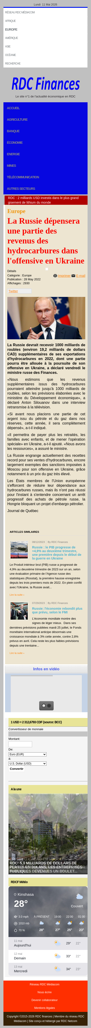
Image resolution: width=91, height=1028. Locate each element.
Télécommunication (23, 177)
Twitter (13, 291)
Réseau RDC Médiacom (20, 12)
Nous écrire (45, 992)
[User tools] (46, 269)
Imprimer (64, 276)
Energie (13, 154)
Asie (7, 46)
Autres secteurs (21, 188)
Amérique (11, 38)
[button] (20, 923)
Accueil (13, 108)
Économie (14, 142)
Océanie (10, 55)
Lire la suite (16, 594)
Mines (11, 165)
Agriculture (17, 119)
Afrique (10, 21)
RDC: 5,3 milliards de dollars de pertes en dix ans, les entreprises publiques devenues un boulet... (46, 867)
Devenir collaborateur (44, 1000)
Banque (13, 131)
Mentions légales (44, 1008)
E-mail (80, 276)
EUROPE (11, 29)
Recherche (12, 63)
